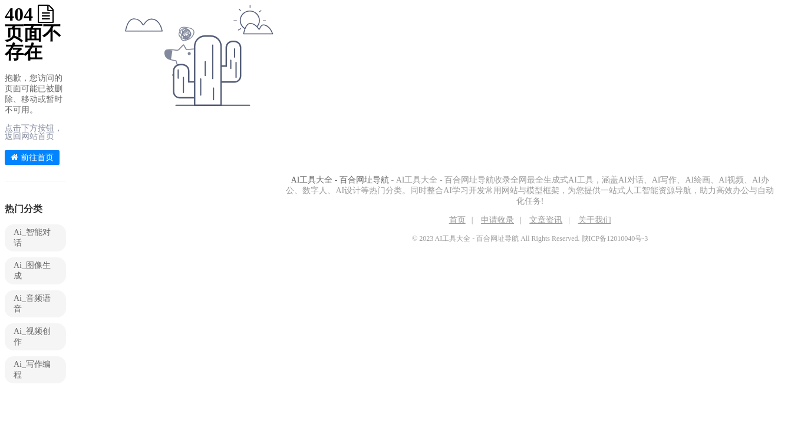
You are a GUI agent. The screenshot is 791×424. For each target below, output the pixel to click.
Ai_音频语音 (32, 303)
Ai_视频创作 (32, 336)
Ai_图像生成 (32, 270)
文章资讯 (545, 220)
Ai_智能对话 (32, 237)
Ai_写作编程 (32, 369)
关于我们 (594, 220)
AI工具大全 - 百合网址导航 (340, 179)
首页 (457, 220)
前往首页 (32, 157)
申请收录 (497, 220)
